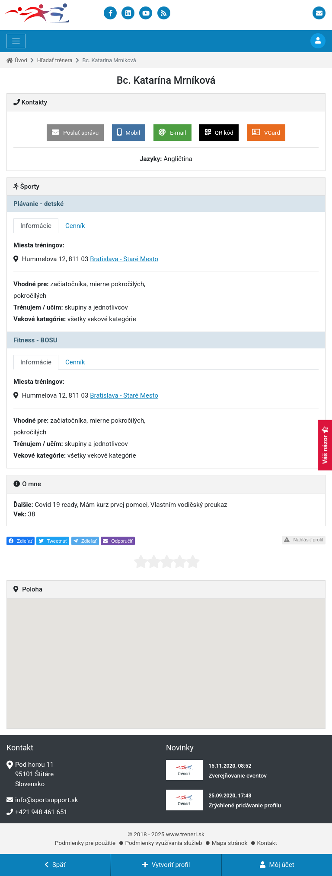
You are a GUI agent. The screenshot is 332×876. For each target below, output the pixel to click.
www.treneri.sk (185, 834)
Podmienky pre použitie (85, 842)
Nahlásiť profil (303, 539)
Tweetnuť (53, 541)
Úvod (21, 60)
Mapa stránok (229, 842)
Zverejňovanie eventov (237, 775)
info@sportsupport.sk (42, 800)
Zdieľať (20, 541)
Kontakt (267, 842)
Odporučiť (118, 541)
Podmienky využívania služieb (163, 842)
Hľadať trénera (55, 60)
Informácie (35, 226)
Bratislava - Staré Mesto (124, 259)
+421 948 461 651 (36, 812)
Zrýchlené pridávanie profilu (244, 805)
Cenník (75, 226)
